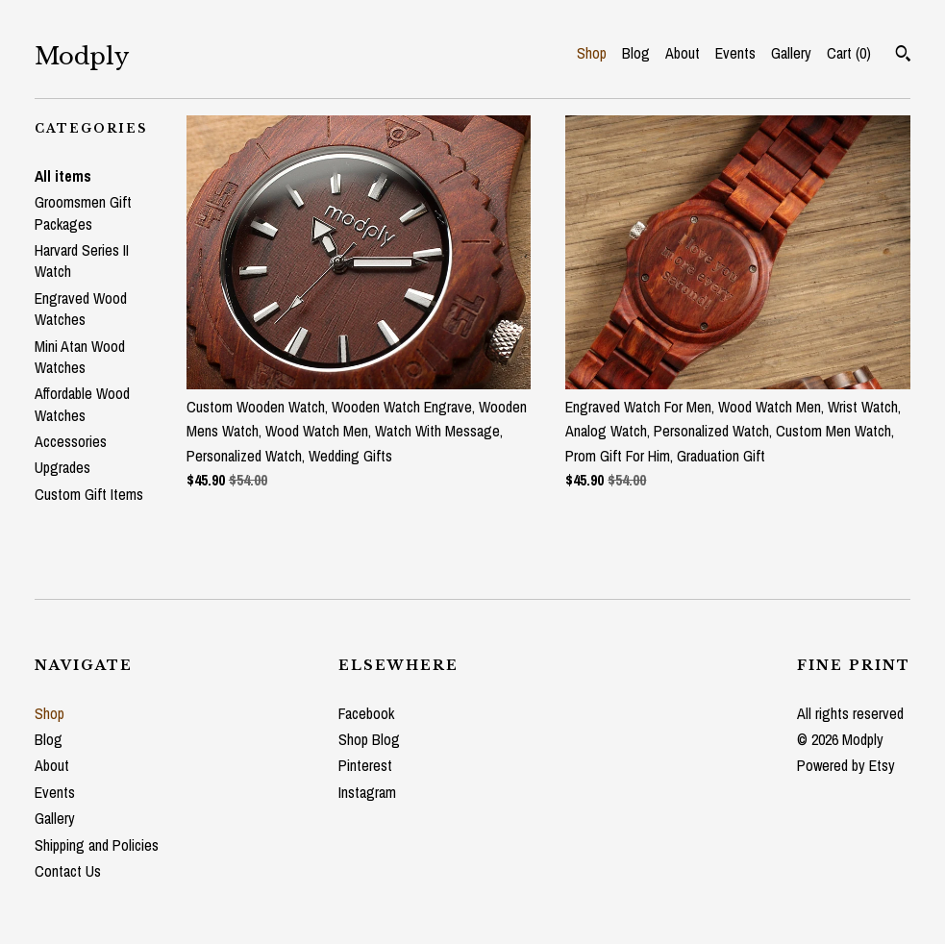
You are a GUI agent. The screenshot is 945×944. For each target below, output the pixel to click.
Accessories (71, 441)
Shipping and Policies (97, 845)
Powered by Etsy (846, 765)
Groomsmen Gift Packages (83, 212)
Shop (592, 52)
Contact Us (68, 871)
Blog (636, 52)
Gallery (791, 52)
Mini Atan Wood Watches (80, 356)
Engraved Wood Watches (81, 308)
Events (735, 52)
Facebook (366, 713)
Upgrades (62, 467)
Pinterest (365, 765)
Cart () (849, 52)
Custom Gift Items (89, 494)
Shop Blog (369, 739)
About (682, 52)
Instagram (367, 792)
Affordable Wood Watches (82, 404)
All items (63, 175)
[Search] (903, 55)
